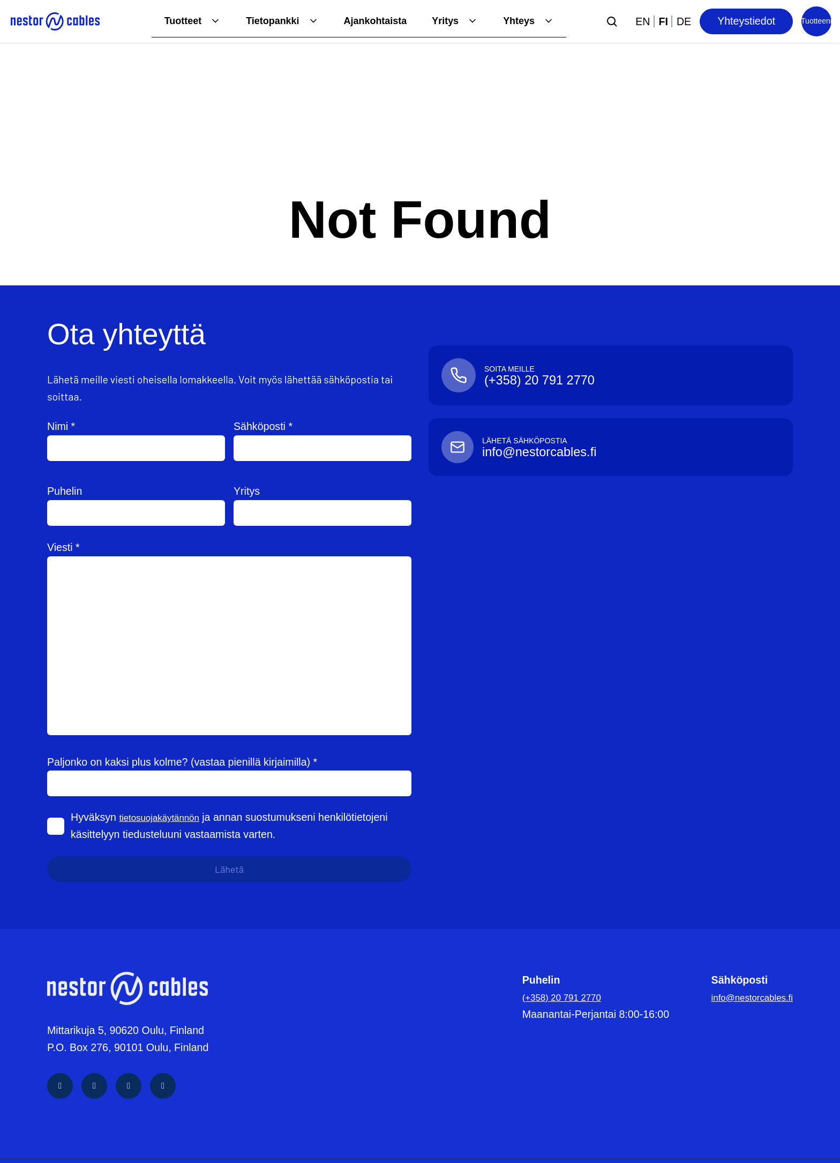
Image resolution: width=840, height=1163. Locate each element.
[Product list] (816, 21)
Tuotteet (165, 21)
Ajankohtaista (367, 21)
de (684, 21)
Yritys (440, 21)
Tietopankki (259, 21)
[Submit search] (611, 21)
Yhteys (517, 21)
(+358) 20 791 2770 (554, 997)
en (642, 21)
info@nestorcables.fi (745, 997)
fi (663, 21)
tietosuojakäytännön (165, 817)
